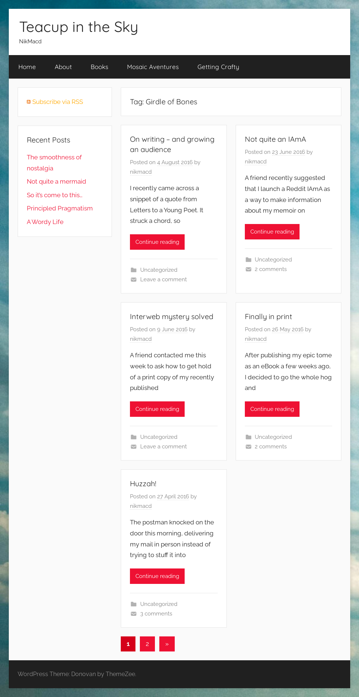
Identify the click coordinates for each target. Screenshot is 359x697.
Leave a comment (163, 279)
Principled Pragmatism (60, 208)
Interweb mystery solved (171, 316)
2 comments (271, 269)
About (63, 67)
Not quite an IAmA (275, 139)
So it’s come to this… (55, 195)
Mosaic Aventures (153, 67)
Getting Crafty (218, 67)
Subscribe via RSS (57, 101)
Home (27, 67)
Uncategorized (158, 270)
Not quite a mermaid (56, 181)
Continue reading (157, 242)
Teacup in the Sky (78, 26)
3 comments (156, 613)
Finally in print (268, 316)
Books (99, 67)
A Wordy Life (45, 221)
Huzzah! (143, 483)
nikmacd (141, 172)
